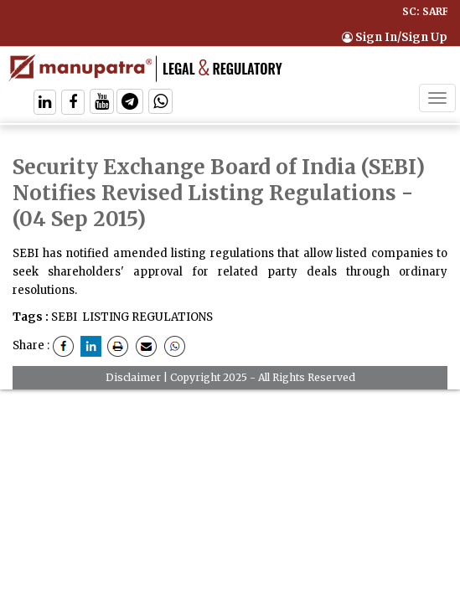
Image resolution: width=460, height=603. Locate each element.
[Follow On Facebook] (73, 103)
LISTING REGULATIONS (147, 317)
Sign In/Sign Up (394, 37)
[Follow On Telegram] (129, 103)
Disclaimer (133, 377)
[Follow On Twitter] (102, 103)
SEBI (64, 317)
